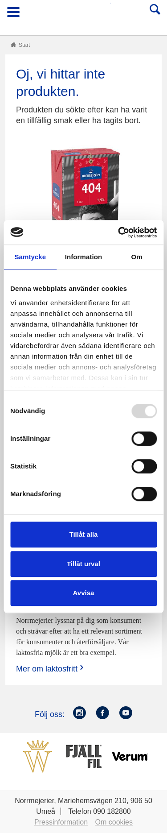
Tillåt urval (83, 564)
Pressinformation (61, 822)
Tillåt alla (83, 534)
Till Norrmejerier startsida (84, 15)
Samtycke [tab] (30, 257)
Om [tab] (137, 257)
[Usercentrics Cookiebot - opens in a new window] (119, 232)
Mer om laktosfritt (51, 668)
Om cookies (114, 822)
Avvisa (83, 593)
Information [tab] (83, 257)
